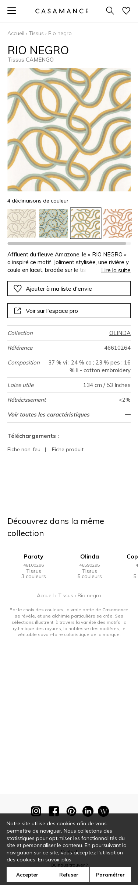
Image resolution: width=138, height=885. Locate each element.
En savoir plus (54, 859)
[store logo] (61, 10)
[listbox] (69, 223)
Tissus (36, 33)
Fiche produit (68, 449)
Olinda (89, 556)
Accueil (15, 33)
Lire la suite (116, 270)
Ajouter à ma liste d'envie (52, 288)
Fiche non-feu (23, 449)
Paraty (33, 556)
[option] (21, 223)
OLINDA (120, 332)
